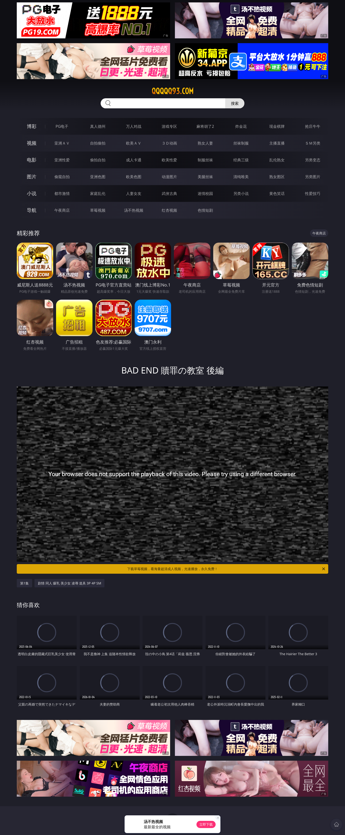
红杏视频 (169, 210)
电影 (31, 160)
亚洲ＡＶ (62, 143)
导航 (31, 210)
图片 (31, 176)
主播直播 (277, 143)
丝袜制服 (241, 143)
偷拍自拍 (97, 160)
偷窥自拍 (62, 176)
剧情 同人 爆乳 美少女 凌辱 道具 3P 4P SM (69, 583)
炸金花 (241, 126)
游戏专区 (169, 126)
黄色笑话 (277, 193)
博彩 (31, 126)
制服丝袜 (205, 160)
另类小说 (241, 193)
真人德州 (97, 126)
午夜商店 (62, 210)
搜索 (235, 103)
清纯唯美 (241, 176)
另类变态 (312, 160)
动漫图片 (169, 176)
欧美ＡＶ (133, 143)
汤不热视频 (133, 210)
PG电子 (62, 126)
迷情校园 (205, 193)
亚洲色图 (97, 176)
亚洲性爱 (62, 160)
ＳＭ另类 (312, 143)
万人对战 (133, 126)
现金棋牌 (277, 126)
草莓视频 (97, 210)
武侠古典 (169, 193)
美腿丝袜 (205, 176)
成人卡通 (133, 160)
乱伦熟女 (277, 160)
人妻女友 (133, 193)
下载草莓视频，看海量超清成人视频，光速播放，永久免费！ (226, 569)
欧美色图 (133, 176)
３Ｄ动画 (169, 143)
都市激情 (62, 193)
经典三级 (241, 160)
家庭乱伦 (97, 193)
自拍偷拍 (97, 143)
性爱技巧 (312, 193)
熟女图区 (277, 176)
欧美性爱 (169, 160)
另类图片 (312, 176)
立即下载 (206, 824)
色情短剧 (205, 210)
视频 (31, 143)
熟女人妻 (205, 143)
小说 (31, 193)
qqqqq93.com (173, 91)
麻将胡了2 (205, 126)
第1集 (24, 583)
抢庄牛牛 (312, 126)
